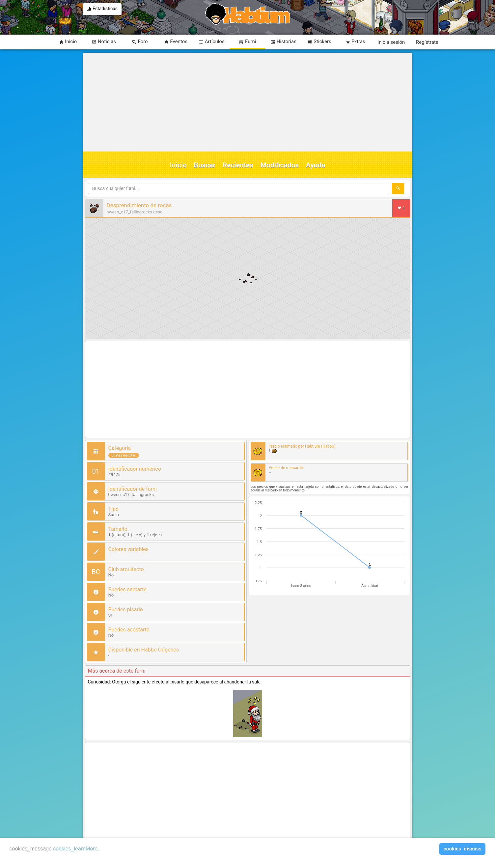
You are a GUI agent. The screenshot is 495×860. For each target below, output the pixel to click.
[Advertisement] (246, 102)
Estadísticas (102, 9)
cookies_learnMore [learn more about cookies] (75, 848)
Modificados (279, 165)
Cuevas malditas (124, 455)
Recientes (238, 165)
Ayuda (315, 165)
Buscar (205, 165)
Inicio (178, 165)
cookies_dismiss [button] (462, 848)
